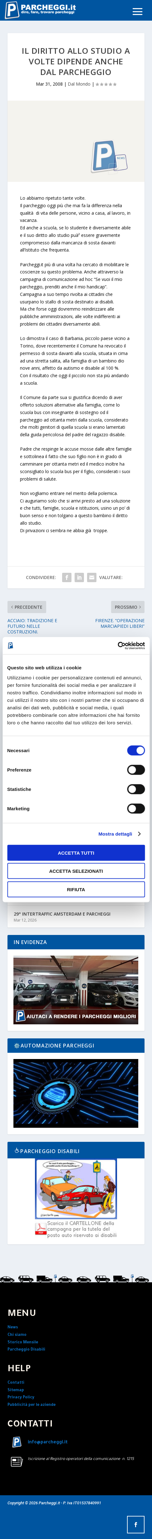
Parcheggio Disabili (26, 1350)
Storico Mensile (22, 1343)
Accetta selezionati (76, 871)
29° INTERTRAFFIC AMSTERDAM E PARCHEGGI (62, 914)
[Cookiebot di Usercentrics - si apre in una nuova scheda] (117, 646)
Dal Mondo (79, 84)
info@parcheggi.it (48, 1442)
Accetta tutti (76, 852)
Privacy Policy (20, 1398)
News (12, 1328)
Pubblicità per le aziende (31, 1405)
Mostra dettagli (115, 834)
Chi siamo (17, 1335)
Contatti (15, 1383)
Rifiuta (76, 889)
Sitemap (15, 1390)
